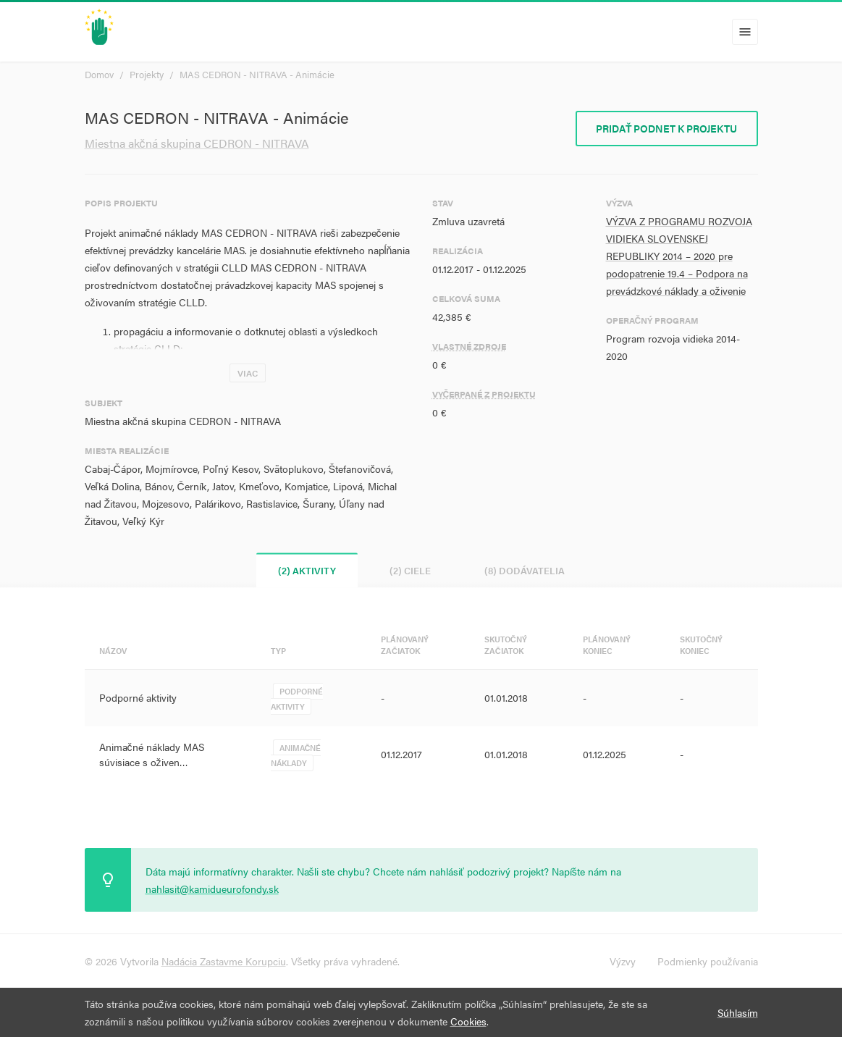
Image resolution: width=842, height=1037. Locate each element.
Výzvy (623, 961)
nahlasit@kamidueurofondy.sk (212, 888)
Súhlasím (737, 1012)
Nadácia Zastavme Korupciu (223, 961)
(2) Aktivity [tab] (307, 570)
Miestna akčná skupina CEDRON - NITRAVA (197, 143)
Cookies (468, 1021)
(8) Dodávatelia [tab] (524, 570)
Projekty (147, 74)
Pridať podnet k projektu (667, 128)
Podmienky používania (707, 961)
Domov (99, 74)
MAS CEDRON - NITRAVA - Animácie (257, 74)
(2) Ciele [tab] (410, 570)
